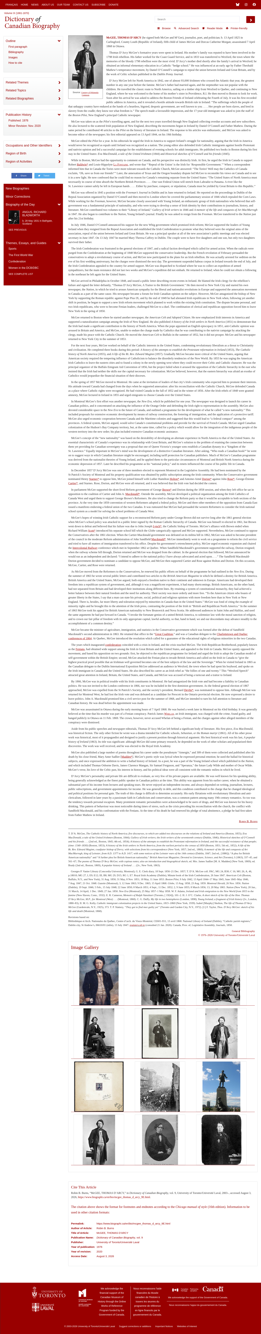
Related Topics (16, 90)
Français (12, 4)
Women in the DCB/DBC (23, 267)
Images (12, 57)
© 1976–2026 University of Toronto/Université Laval (226, 935)
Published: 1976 (18, 120)
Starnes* (94, 479)
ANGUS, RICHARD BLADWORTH (34, 214)
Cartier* (73, 483)
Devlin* (188, 690)
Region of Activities (19, 161)
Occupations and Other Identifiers (29, 145)
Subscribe (98, 4)
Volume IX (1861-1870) (16, 13)
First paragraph (17, 46)
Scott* (92, 530)
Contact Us (80, 4)
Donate (113, 4)
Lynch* (157, 526)
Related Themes (17, 82)
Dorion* (207, 479)
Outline (11, 41)
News (35, 4)
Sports (12, 248)
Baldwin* (82, 164)
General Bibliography (243, 931)
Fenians (80, 649)
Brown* (167, 489)
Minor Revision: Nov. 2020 (24, 125)
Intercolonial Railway (85, 548)
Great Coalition (164, 634)
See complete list (20, 274)
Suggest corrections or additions (135, 1326)
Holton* (174, 479)
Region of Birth (16, 153)
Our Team (63, 4)
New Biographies (17, 188)
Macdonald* (132, 494)
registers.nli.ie (137, 925)
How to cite (15, 62)
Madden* (127, 756)
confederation (113, 644)
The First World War (20, 255)
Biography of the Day (20, 204)
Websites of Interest (187, 1326)
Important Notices (164, 1326)
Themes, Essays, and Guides (26, 243)
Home (24, 4)
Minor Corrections (18, 196)
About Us (48, 4)
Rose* (231, 479)
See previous (17, 229)
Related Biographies (20, 98)
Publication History (18, 114)
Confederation (17, 261)
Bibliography (16, 52)
